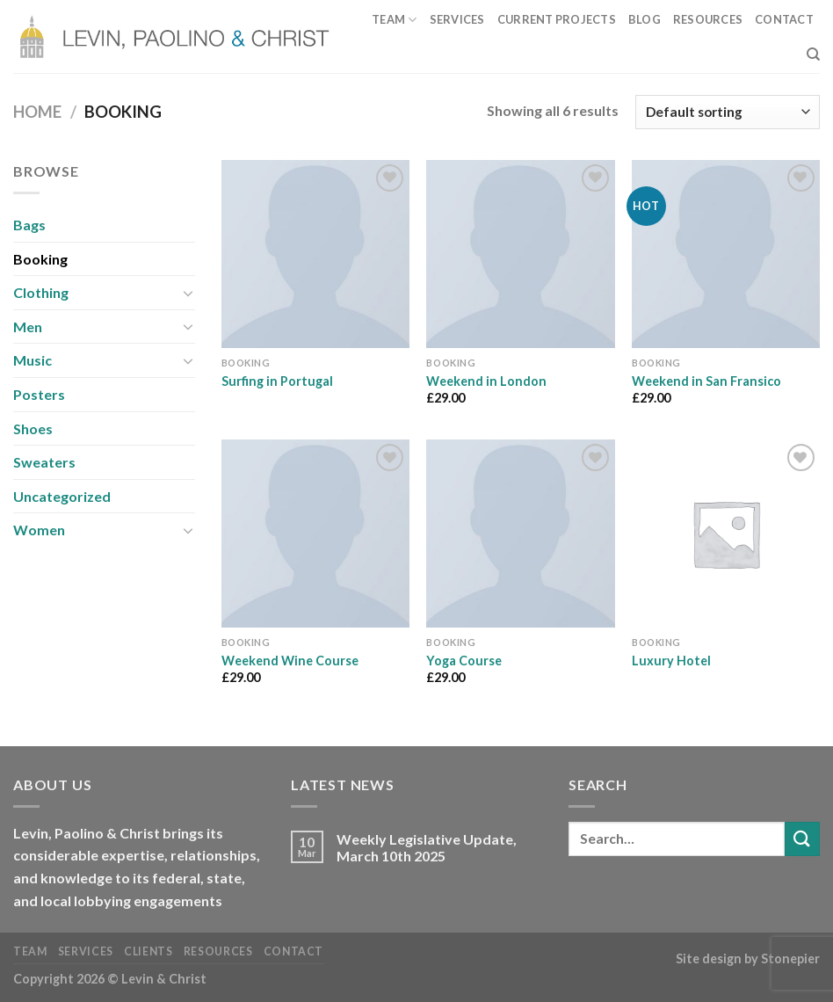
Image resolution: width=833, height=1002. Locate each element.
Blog (644, 19)
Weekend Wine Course (290, 660)
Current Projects (556, 19)
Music (32, 360)
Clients (148, 951)
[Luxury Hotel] (726, 533)
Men (27, 326)
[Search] (813, 54)
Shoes (33, 428)
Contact (784, 19)
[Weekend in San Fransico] (726, 254)
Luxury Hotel (671, 660)
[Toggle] (188, 292)
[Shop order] (727, 112)
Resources (707, 19)
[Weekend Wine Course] (315, 533)
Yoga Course (464, 660)
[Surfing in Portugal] (315, 254)
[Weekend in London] (520, 254)
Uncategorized (62, 496)
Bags (29, 224)
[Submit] (802, 839)
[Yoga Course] (520, 533)
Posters (39, 394)
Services (457, 19)
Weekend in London (486, 381)
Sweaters (44, 462)
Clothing (41, 292)
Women (39, 529)
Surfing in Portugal (277, 381)
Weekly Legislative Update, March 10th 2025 (427, 847)
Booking (40, 258)
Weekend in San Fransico (706, 381)
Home (37, 111)
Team (394, 19)
